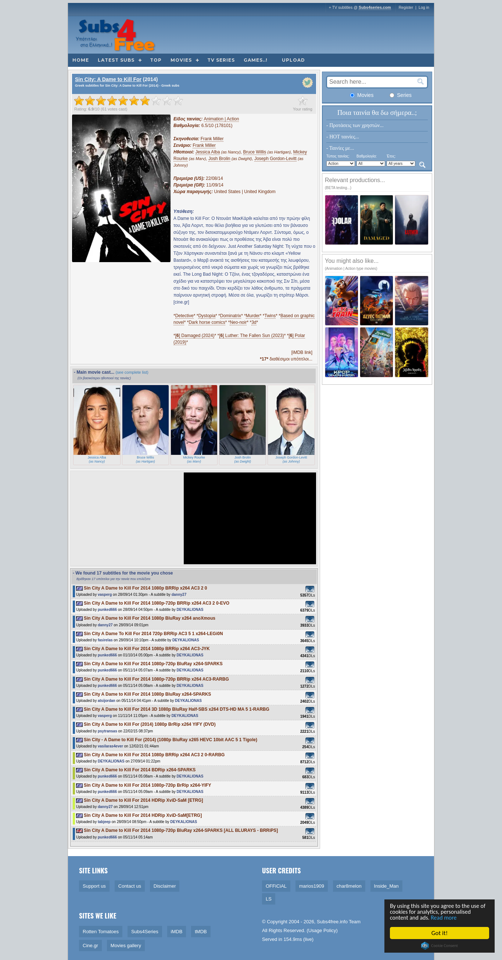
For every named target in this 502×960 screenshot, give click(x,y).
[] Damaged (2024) (195, 335)
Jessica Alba (208, 152)
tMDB (201, 931)
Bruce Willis (254, 152)
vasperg (105, 595)
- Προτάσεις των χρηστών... (355, 125)
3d (253, 322)
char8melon (349, 886)
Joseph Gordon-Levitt (275, 158)
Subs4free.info (332, 921)
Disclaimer (165, 886)
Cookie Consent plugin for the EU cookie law (441, 946)
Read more (449, 917)
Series (401, 95)
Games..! (256, 60)
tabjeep (104, 822)
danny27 (179, 595)
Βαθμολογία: (366, 156)
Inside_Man (386, 886)
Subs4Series (144, 931)
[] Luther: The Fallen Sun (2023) (251, 335)
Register (406, 7)
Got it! (441, 933)
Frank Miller (212, 138)
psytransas (107, 731)
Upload (293, 60)
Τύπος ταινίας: (337, 156)
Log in (424, 7)
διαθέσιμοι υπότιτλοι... (286, 359)
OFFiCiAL (276, 886)
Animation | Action (221, 119)
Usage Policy (322, 930)
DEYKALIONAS (190, 610)
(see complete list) (131, 372)
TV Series (221, 60)
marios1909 (311, 886)
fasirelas (105, 640)
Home (80, 60)
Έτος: (391, 156)
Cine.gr (90, 945)
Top (156, 60)
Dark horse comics (207, 322)
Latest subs (116, 60)
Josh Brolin (219, 158)
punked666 (107, 610)
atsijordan (106, 701)
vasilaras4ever (110, 746)
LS (269, 899)
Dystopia (206, 315)
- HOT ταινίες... (342, 137)
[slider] (128, 100)
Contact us (129, 886)
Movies (181, 60)
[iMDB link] (301, 352)
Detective (184, 315)
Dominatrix (230, 315)
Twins (270, 315)
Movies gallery (126, 945)
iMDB (177, 931)
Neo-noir (238, 322)
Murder (253, 315)
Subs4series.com (375, 7)
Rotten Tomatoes (101, 931)
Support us (94, 886)
